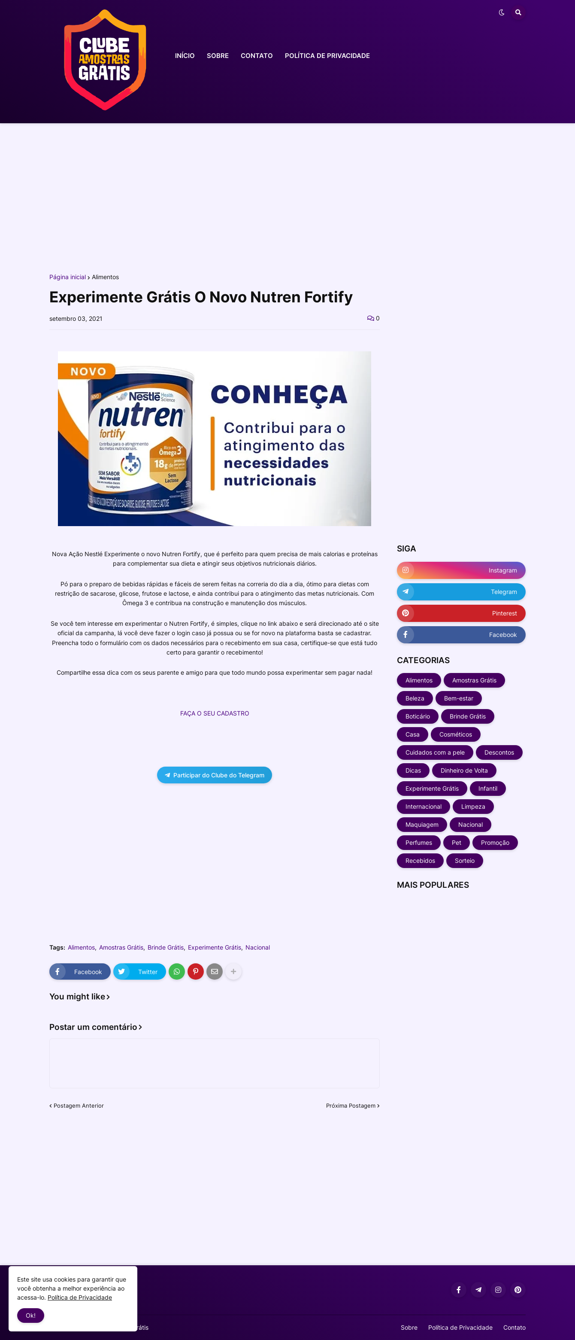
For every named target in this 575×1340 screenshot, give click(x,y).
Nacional (257, 947)
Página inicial (67, 277)
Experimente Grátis (214, 947)
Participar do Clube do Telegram (214, 775)
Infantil (487, 788)
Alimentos (105, 277)
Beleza (415, 698)
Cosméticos (455, 734)
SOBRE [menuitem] (218, 56)
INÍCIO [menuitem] (185, 56)
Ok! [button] (31, 1315)
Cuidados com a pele (435, 752)
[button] (501, 12)
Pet (456, 842)
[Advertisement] (287, 197)
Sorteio (465, 860)
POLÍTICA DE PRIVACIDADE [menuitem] (327, 56)
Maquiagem (422, 824)
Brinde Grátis (166, 947)
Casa (413, 734)
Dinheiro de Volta (464, 770)
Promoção (495, 842)
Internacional (424, 806)
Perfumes (419, 842)
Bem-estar (458, 698)
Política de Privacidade (460, 1327)
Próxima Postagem (350, 1105)
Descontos (499, 752)
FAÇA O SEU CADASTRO (214, 713)
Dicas (413, 770)
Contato (514, 1327)
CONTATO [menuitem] (257, 56)
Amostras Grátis (121, 947)
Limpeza (473, 806)
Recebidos (420, 860)
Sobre (409, 1327)
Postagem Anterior (79, 1105)
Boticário (418, 716)
